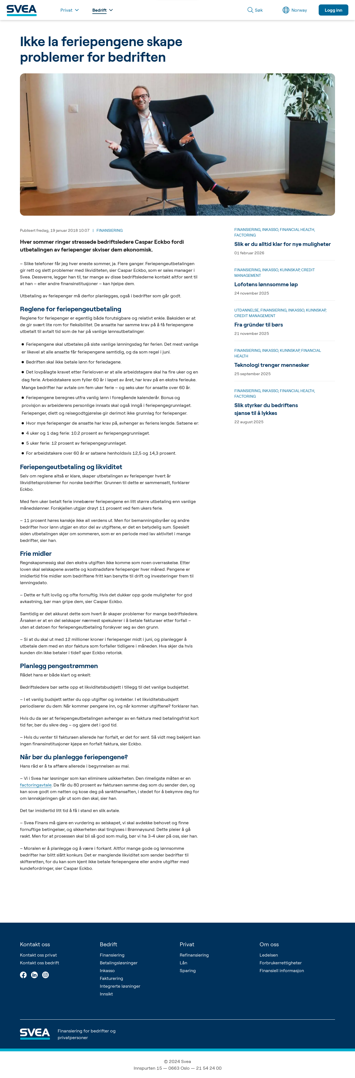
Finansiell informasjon (282, 970)
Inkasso (107, 970)
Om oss (269, 944)
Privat (187, 944)
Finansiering (112, 955)
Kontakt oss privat (38, 955)
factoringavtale (36, 785)
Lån (183, 962)
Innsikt (106, 994)
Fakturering (111, 978)
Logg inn (333, 10)
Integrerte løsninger (120, 986)
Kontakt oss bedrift (39, 962)
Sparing (188, 970)
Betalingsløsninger (119, 962)
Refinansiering (194, 955)
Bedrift (108, 944)
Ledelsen (269, 955)
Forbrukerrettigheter (281, 962)
